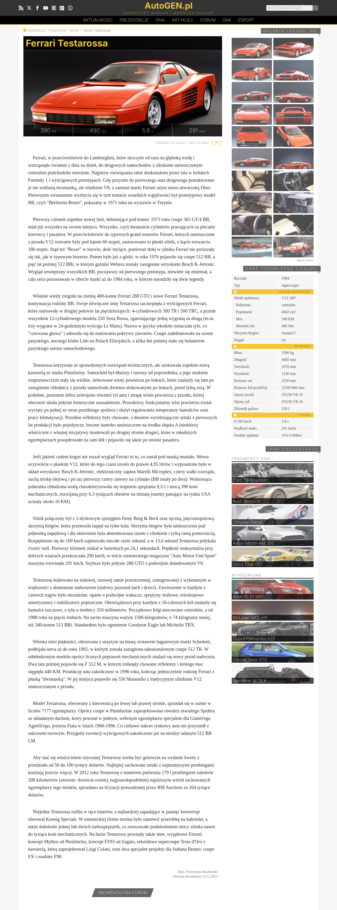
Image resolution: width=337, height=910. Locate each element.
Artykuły (182, 20)
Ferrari (74, 30)
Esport (246, 20)
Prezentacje (134, 20)
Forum (208, 20)
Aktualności (98, 20)
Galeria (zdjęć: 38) (290, 31)
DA (160, 20)
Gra (227, 20)
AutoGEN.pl (36, 30)
